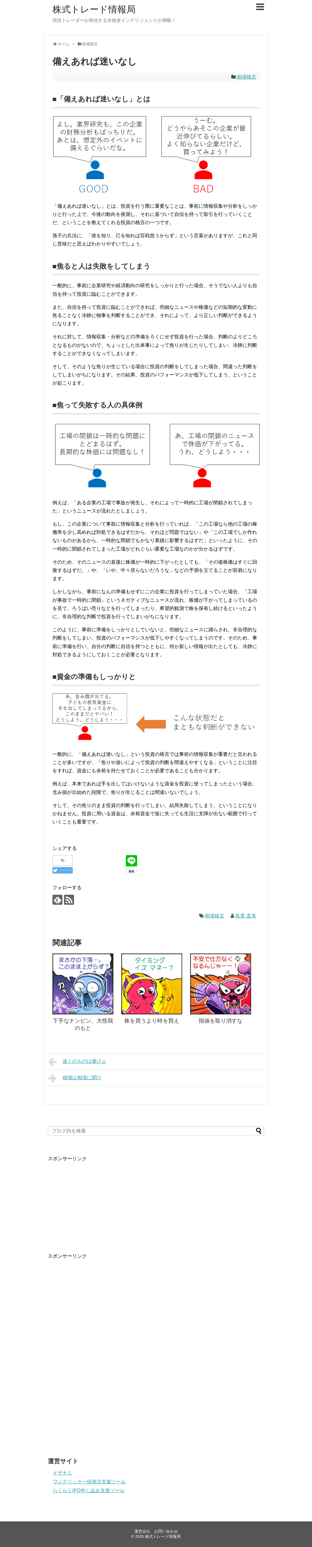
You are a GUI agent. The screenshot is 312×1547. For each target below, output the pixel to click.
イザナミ (62, 1472)
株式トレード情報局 (94, 9)
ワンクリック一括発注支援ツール (89, 1481)
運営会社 (142, 1531)
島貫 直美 (245, 915)
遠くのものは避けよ (77, 1062)
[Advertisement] (93, 1200)
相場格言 (246, 76)
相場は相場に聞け (74, 1078)
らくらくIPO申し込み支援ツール (89, 1490)
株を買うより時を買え (151, 1021)
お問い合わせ (166, 1531)
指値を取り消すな (221, 1021)
